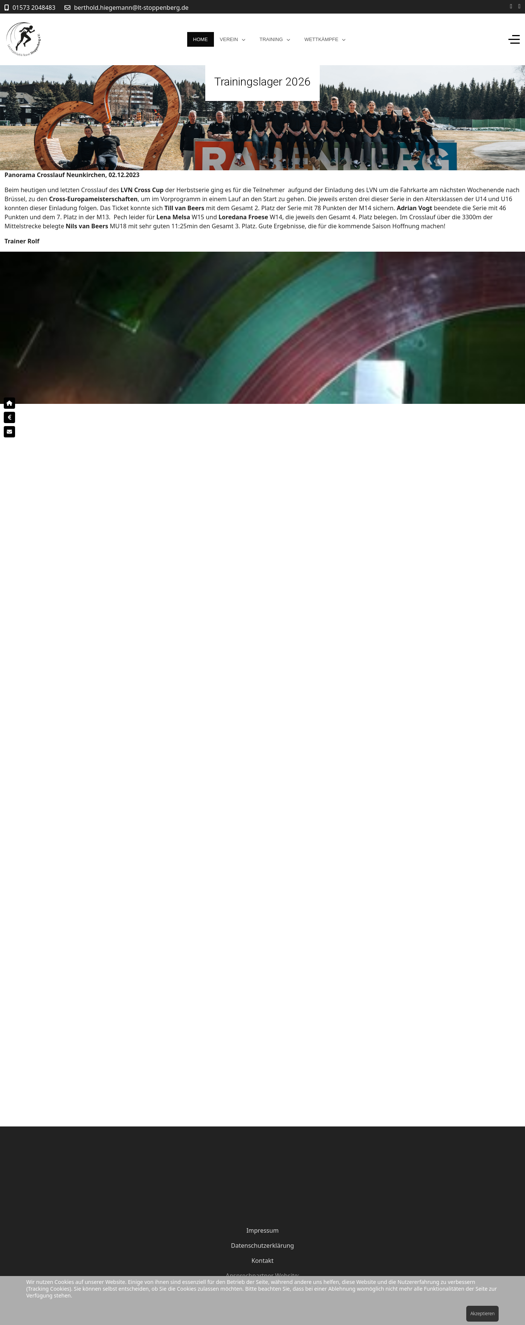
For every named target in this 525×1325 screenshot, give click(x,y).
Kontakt (263, 1260)
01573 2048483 (33, 7)
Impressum (262, 1230)
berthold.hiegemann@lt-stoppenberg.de (131, 7)
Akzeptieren (482, 1313)
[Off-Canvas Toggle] (514, 39)
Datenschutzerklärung (262, 1245)
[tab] (250, 154)
